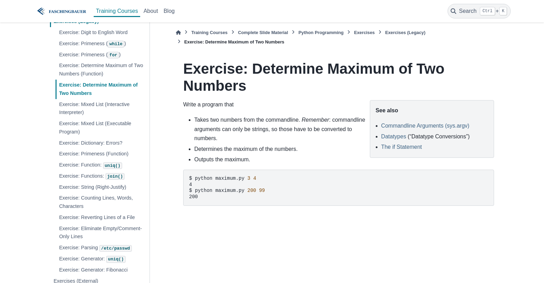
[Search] (479, 11)
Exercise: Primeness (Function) (93, 153)
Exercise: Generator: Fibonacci (93, 270)
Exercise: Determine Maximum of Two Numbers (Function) (101, 69)
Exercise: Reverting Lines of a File (97, 217)
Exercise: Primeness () (92, 44)
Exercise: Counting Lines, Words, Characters (96, 202)
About (151, 11)
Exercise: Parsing (95, 248)
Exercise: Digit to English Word (93, 32)
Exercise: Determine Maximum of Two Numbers (98, 89)
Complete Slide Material (263, 32)
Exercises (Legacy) (405, 32)
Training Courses (117, 11)
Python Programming (320, 32)
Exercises (364, 32)
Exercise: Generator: (92, 259)
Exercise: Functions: (92, 176)
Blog (169, 11)
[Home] (178, 32)
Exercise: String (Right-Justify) (92, 187)
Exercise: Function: (90, 165)
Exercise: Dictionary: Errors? (90, 143)
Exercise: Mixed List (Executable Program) (95, 128)
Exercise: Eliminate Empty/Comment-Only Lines (100, 233)
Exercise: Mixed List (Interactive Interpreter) (94, 108)
